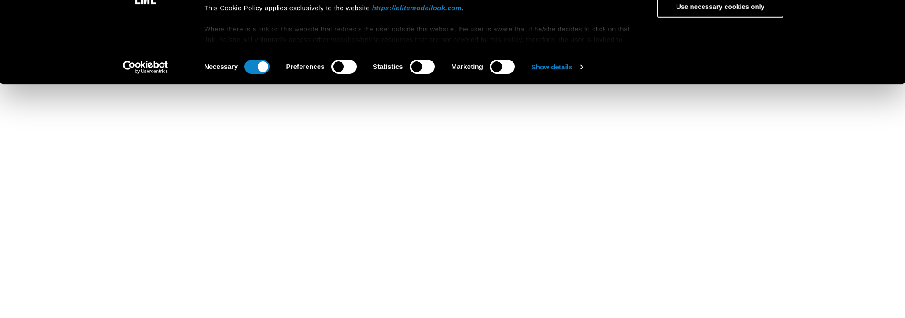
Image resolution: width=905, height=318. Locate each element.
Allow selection (720, 57)
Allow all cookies (720, 31)
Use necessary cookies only (720, 83)
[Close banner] (803, 23)
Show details (552, 143)
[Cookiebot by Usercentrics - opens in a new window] (145, 143)
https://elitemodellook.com (417, 84)
